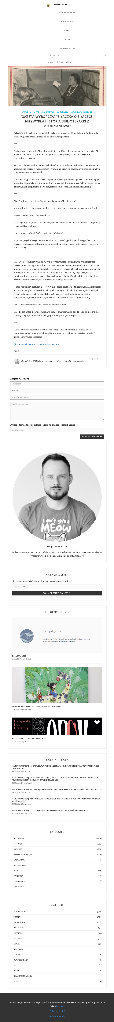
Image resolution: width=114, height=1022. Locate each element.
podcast (17, 871)
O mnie (67, 30)
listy (15, 965)
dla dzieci (18, 938)
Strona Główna (67, 12)
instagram (18, 838)
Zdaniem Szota (59, 4)
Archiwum (67, 21)
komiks (16, 944)
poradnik (18, 971)
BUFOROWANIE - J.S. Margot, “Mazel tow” (29, 738)
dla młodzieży (20, 960)
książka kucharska (22, 976)
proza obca (18, 928)
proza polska (20, 922)
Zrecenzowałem (66, 48)
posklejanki (19, 881)
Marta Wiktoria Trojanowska (59, 112)
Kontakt (67, 39)
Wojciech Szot (26, 361)
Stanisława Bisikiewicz (82, 112)
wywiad (25, 112)
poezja (16, 917)
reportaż (18, 933)
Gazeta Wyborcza (37, 112)
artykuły (17, 849)
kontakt (60, 1006)
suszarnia (18, 876)
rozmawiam (56, 361)
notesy (16, 981)
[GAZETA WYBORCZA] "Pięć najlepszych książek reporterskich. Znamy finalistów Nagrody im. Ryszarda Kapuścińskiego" (56, 800)
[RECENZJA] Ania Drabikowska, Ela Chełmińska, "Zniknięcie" (36, 706)
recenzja (17, 844)
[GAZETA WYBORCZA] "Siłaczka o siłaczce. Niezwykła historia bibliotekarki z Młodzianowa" (57, 121)
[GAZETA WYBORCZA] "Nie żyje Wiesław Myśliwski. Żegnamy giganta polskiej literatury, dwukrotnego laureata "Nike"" (55, 767)
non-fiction (19, 912)
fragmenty (18, 887)
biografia (80, 361)
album (16, 955)
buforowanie (19, 865)
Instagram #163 (19, 656)
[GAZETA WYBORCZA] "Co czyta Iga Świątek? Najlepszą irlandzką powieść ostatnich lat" (50, 810)
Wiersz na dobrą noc (23, 854)
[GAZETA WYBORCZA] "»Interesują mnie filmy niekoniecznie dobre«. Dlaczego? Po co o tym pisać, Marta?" (57, 789)
